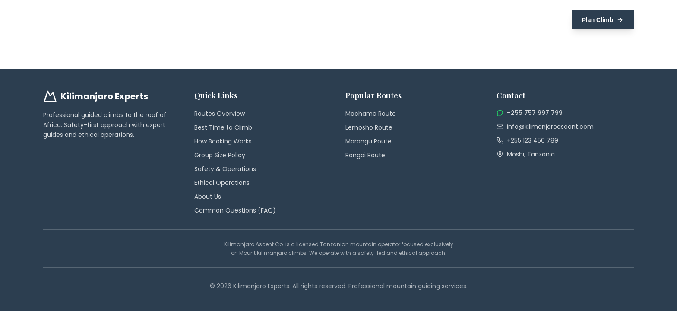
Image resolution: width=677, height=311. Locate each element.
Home (294, 20)
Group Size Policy (219, 155)
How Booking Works (223, 141)
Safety (499, 20)
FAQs (527, 20)
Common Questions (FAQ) (235, 210)
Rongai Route (365, 155)
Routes (324, 20)
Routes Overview (219, 113)
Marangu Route (368, 141)
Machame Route (370, 113)
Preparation (459, 20)
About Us (207, 196)
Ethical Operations (222, 182)
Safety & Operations (225, 169)
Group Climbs (367, 20)
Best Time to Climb (223, 127)
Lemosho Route (368, 127)
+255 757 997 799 (535, 112)
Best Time (415, 20)
